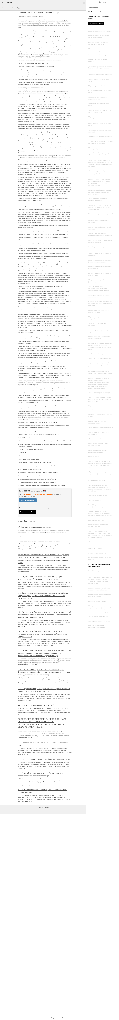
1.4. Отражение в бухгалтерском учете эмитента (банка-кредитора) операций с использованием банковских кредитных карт (43, 595)
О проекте (40, 807)
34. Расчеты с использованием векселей (36, 705)
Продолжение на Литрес (96, 23)
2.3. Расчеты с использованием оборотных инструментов (44, 759)
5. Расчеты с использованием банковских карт (39, 541)
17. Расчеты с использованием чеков (34, 527)
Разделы (47, 807)
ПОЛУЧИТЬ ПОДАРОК (28, 500)
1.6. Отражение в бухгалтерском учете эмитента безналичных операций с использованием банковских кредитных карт (42, 634)
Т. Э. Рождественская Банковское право (99, 11)
